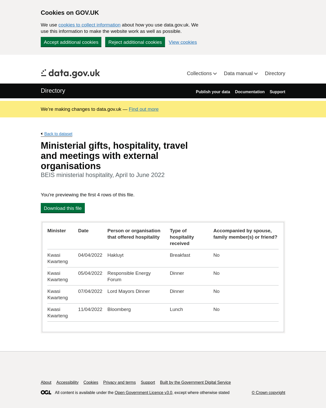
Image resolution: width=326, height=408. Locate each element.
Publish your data (213, 92)
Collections (200, 73)
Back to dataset (58, 134)
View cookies (183, 42)
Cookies (91, 382)
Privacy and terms (119, 382)
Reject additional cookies (135, 42)
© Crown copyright (268, 392)
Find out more (144, 109)
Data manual (239, 73)
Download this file (63, 208)
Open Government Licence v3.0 (143, 392)
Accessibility (67, 382)
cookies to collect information (89, 25)
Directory (275, 73)
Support (277, 92)
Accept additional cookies (71, 42)
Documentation (250, 92)
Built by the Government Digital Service (195, 382)
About (46, 382)
